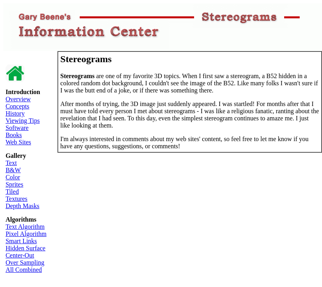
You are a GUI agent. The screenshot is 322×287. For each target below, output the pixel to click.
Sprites (14, 184)
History (15, 113)
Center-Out (20, 255)
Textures (16, 198)
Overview (18, 99)
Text (11, 162)
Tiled (12, 191)
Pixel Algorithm (26, 233)
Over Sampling (25, 262)
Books (14, 135)
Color (13, 177)
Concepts (17, 106)
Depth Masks (22, 205)
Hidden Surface (25, 248)
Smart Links (21, 241)
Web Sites (18, 142)
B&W (13, 170)
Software (17, 127)
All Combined (24, 269)
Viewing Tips (23, 120)
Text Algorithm (25, 226)
